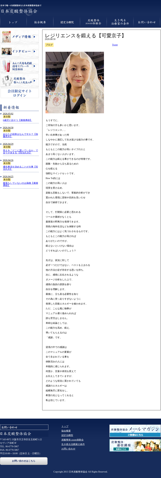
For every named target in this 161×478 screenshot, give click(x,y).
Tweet (115, 45)
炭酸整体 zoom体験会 (72, 440)
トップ (64, 426)
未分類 (6, 116)
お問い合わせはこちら (23, 461)
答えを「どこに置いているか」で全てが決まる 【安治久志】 (20, 151)
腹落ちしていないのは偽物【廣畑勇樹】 (20, 184)
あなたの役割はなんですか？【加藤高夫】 (20, 135)
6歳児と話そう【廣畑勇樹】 (17, 120)
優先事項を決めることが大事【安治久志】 (20, 168)
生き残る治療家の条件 (73, 444)
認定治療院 (67, 435)
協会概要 (66, 431)
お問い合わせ (68, 449)
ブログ (49, 45)
